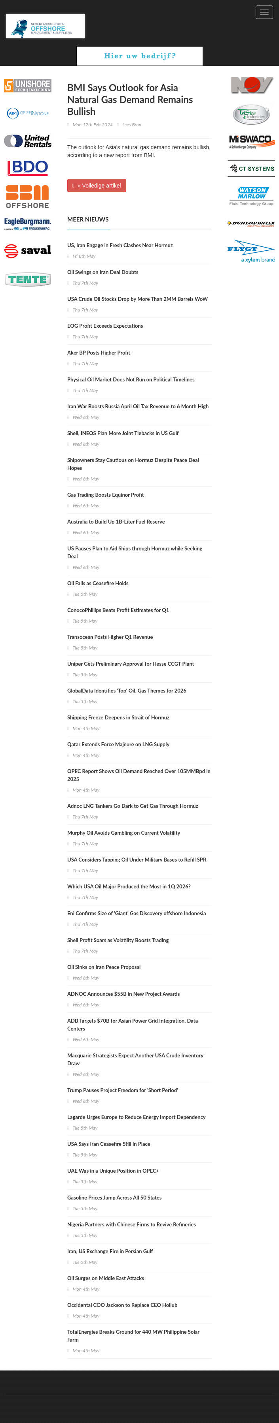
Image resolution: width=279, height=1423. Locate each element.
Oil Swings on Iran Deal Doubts (103, 272)
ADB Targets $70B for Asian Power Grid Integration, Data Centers (132, 1025)
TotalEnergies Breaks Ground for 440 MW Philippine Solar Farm (133, 1336)
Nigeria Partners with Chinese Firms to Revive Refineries (131, 1224)
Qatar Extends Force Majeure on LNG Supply (118, 744)
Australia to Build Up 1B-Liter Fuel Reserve (116, 521)
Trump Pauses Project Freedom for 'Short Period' (122, 1090)
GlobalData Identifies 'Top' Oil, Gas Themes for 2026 (126, 690)
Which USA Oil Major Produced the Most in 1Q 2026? (129, 886)
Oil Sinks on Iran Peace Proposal (103, 967)
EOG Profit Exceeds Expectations (105, 326)
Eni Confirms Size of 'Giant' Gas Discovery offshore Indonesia (136, 913)
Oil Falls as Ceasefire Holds (98, 583)
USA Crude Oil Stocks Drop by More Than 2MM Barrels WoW (137, 299)
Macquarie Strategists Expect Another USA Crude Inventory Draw (135, 1059)
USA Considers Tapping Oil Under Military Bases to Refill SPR (136, 859)
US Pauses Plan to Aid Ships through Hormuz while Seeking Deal (134, 552)
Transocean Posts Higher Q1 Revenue (110, 637)
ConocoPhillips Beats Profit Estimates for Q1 (118, 610)
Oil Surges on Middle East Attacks (105, 1278)
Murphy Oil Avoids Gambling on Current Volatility (123, 833)
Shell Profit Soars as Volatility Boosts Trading (118, 940)
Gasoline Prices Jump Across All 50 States (114, 1197)
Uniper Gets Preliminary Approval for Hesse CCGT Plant (130, 664)
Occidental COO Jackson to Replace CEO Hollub (122, 1305)
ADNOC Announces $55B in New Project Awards (123, 994)
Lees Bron (131, 125)
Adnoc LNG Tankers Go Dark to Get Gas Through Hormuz (132, 806)
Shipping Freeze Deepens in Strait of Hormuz (118, 717)
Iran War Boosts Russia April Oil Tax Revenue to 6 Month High (138, 406)
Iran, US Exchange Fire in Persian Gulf (110, 1251)
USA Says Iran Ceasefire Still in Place (108, 1144)
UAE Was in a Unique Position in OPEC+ (113, 1171)
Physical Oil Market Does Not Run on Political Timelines (131, 379)
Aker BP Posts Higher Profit (98, 352)
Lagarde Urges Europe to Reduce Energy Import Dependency (136, 1117)
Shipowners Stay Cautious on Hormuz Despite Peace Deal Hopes (133, 464)
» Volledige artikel (96, 185)
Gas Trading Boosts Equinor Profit (105, 495)
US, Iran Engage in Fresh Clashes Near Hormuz (120, 245)
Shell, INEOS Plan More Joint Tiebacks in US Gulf (123, 433)
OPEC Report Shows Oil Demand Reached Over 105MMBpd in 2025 (139, 775)
